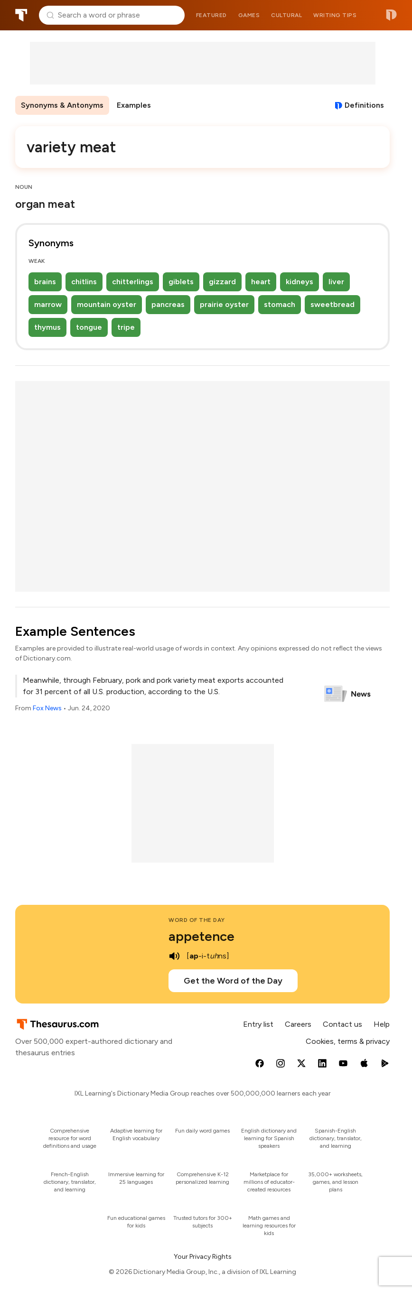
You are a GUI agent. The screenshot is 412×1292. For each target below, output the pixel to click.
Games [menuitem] (249, 15)
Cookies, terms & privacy (348, 1041)
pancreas (168, 304)
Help (382, 1024)
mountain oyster (106, 304)
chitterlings (132, 281)
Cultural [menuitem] (286, 15)
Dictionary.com (391, 15)
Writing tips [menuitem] (334, 15)
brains (45, 281)
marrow (48, 304)
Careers (298, 1024)
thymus (47, 327)
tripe (126, 327)
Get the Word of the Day (233, 981)
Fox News (47, 708)
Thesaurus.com (21, 15)
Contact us (342, 1024)
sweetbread (332, 304)
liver (336, 281)
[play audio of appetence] (174, 956)
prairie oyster (224, 304)
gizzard (222, 281)
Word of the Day (197, 920)
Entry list (258, 1024)
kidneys (299, 281)
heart (261, 281)
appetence (201, 936)
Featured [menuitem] (211, 15)
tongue (89, 327)
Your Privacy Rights (203, 1257)
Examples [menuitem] (134, 105)
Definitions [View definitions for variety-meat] (364, 105)
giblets (181, 281)
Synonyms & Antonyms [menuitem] (62, 105)
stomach (279, 304)
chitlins (84, 281)
